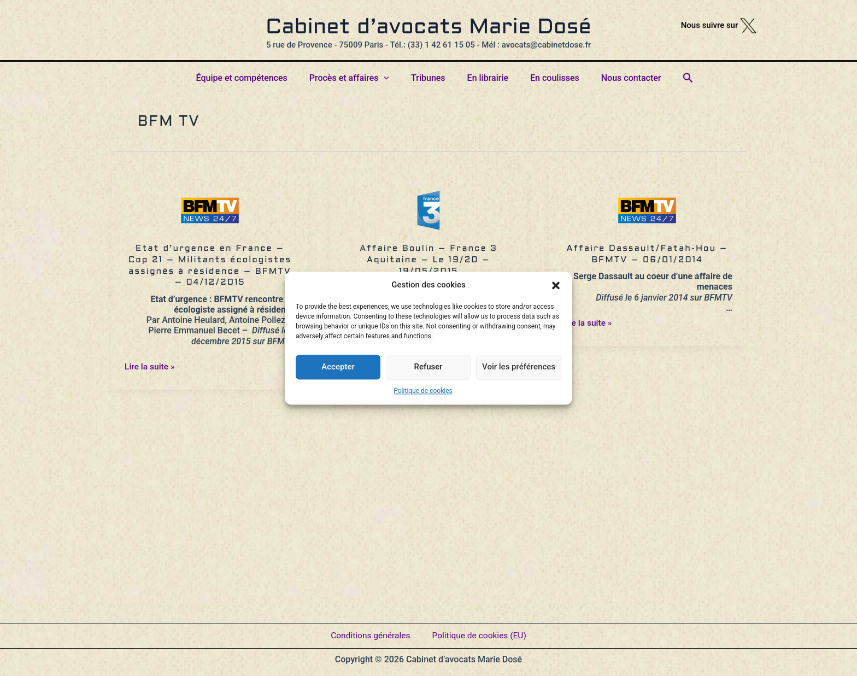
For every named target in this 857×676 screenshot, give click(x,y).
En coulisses (548, 78)
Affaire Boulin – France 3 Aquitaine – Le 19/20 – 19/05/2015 (428, 260)
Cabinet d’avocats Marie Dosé (428, 28)
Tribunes (430, 78)
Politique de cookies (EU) (480, 632)
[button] (555, 285)
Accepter (337, 367)
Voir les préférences (518, 367)
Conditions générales (369, 632)
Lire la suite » (150, 366)
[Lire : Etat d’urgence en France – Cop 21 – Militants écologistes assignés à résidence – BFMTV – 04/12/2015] (210, 214)
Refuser (428, 367)
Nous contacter (620, 78)
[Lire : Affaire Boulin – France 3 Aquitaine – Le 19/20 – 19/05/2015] (428, 214)
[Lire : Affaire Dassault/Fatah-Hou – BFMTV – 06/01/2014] (647, 214)
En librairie (485, 78)
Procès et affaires (356, 78)
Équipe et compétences (252, 78)
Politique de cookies (423, 391)
